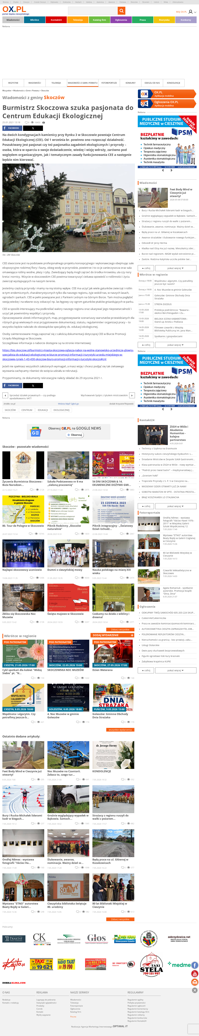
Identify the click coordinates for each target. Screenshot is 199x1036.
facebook (11, 128)
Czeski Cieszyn (40, 2)
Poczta (73, 1016)
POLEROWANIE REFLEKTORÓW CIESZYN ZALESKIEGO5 (163, 634)
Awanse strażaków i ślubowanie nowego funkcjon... (169, 237)
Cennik (39, 1008)
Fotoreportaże (109, 83)
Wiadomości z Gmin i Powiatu (83, 83)
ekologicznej (62, 409)
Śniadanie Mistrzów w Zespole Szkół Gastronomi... (168, 459)
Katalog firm (99, 20)
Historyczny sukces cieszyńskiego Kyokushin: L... (167, 453)
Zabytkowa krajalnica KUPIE (156, 661)
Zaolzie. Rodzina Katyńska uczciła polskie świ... (166, 259)
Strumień (145, 2)
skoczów (10, 409)
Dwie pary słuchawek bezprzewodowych (163, 650)
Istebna (89, 2)
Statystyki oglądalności (46, 1002)
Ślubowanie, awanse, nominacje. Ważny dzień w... (168, 226)
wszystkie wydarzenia (120, 729)
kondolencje (173, 83)
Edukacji (43, 409)
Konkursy (186, 20)
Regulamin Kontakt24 (137, 1021)
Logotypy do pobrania (46, 999)
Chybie (15, 2)
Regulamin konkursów (137, 1018)
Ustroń (156, 2)
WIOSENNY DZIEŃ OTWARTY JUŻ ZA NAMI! (164, 486)
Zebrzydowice (178, 2)
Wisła (166, 2)
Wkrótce (34, 20)
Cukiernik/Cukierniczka (154, 618)
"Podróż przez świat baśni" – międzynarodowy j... (168, 470)
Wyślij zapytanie (43, 1015)
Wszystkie (13, 83)
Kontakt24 (56, 20)
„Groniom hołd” (150, 475)
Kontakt (39, 1011)
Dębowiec (54, 2)
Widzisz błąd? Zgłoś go (68, 403)
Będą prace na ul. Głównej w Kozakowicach (165, 232)
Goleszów (66, 2)
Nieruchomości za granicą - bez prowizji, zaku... (167, 639)
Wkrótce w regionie (20, 636)
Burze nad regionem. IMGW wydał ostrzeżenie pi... (169, 253)
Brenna (5, 2)
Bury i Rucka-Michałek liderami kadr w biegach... (168, 210)
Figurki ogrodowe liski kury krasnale (161, 656)
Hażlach (78, 2)
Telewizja (78, 20)
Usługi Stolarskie (150, 645)
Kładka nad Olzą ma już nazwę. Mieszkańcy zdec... (168, 248)
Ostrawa (122, 2)
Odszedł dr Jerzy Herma (154, 242)
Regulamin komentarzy (138, 1008)
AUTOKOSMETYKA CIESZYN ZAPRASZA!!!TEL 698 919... (167, 628)
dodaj (106, 635)
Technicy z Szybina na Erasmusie (159, 448)
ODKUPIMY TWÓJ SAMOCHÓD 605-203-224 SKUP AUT (167, 612)
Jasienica (100, 2)
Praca (143, 20)
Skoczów (134, 2)
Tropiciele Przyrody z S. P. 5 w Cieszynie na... (165, 480)
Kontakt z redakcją (10, 1002)
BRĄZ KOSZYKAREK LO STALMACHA (160, 497)
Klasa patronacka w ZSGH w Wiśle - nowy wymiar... (169, 464)
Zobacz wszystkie (120, 629)
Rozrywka (164, 20)
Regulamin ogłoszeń (136, 1005)
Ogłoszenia (121, 20)
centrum (26, 409)
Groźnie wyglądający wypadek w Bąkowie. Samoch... (169, 215)
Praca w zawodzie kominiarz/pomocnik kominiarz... (169, 623)
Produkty (40, 1005)
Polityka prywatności (137, 1002)
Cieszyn (26, 2)
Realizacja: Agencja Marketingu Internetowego (99, 1026)
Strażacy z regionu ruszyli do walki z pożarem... (167, 221)
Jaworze (111, 2)
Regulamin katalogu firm (138, 1011)
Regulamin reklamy (136, 1015)
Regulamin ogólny (135, 999)
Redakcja (6, 999)
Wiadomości (13, 20)
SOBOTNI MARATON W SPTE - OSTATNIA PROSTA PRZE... (168, 491)
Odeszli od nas (152, 83)
